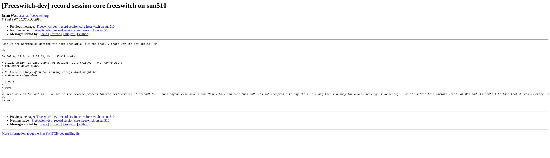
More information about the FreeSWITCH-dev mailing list (41, 146)
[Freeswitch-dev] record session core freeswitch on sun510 (75, 26)
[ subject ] (69, 34)
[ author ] (83, 34)
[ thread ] (56, 34)
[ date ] (44, 34)
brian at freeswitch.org (34, 15)
